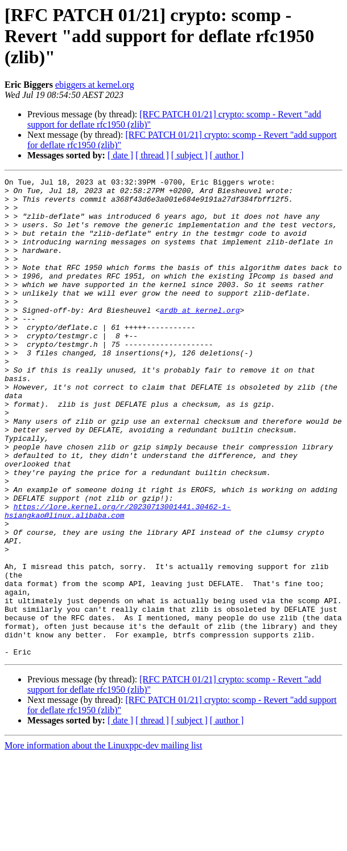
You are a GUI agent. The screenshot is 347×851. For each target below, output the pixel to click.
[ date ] (120, 155)
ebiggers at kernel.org (94, 84)
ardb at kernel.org (199, 337)
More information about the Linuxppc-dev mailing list (103, 841)
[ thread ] (152, 155)
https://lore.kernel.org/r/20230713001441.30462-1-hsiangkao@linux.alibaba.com (118, 578)
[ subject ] (189, 155)
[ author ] (227, 155)
